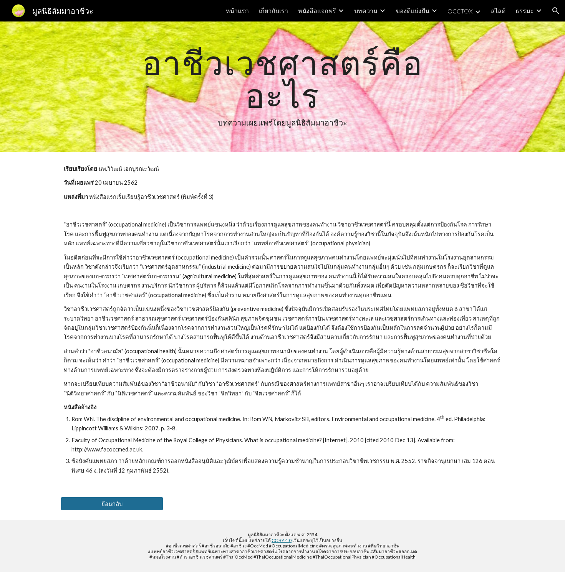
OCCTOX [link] (460, 11)
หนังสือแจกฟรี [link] (317, 10)
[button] (556, 11)
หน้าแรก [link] (237, 10)
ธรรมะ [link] (524, 10)
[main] (283, 87)
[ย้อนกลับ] (111, 504)
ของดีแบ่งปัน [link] (412, 10)
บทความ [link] (366, 10)
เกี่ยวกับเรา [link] (273, 10)
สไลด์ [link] (498, 10)
